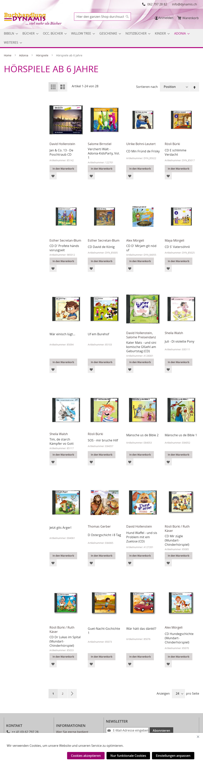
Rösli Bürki (172, 144)
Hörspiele (42, 55)
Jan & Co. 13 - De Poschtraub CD (61, 152)
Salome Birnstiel (99, 144)
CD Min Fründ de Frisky (143, 151)
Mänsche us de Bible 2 (142, 435)
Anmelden (166, 18)
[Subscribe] (160, 730)
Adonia (24, 55)
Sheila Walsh (174, 333)
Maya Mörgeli (174, 240)
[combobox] (102, 17)
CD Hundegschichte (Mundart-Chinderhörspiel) (179, 638)
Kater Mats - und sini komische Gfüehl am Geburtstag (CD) (141, 346)
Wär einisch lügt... (62, 334)
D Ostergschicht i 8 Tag (104, 535)
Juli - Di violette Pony (179, 341)
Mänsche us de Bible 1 (181, 435)
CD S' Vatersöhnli (177, 247)
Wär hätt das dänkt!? (141, 628)
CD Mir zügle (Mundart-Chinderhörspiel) (177, 540)
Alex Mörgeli (135, 240)
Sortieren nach (147, 87)
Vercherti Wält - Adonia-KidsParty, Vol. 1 (104, 153)
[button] (53, 175)
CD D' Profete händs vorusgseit (64, 248)
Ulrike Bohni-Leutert (141, 144)
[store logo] (33, 19)
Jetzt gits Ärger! (60, 527)
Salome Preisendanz (141, 337)
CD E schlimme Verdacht (175, 152)
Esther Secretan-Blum (65, 240)
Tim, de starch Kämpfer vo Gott (61, 441)
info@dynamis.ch (184, 4)
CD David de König (101, 247)
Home (8, 55)
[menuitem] (10, 33)
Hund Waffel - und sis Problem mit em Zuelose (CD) (141, 537)
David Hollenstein (62, 144)
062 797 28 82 (157, 4)
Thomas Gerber (99, 526)
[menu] (101, 38)
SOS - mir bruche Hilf (103, 440)
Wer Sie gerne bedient (72, 732)
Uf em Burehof (98, 334)
